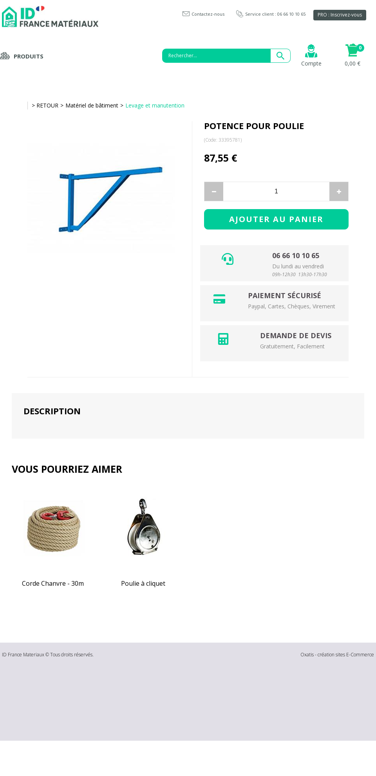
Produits (28, 56)
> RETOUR (45, 105)
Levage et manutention (154, 105)
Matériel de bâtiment (91, 105)
